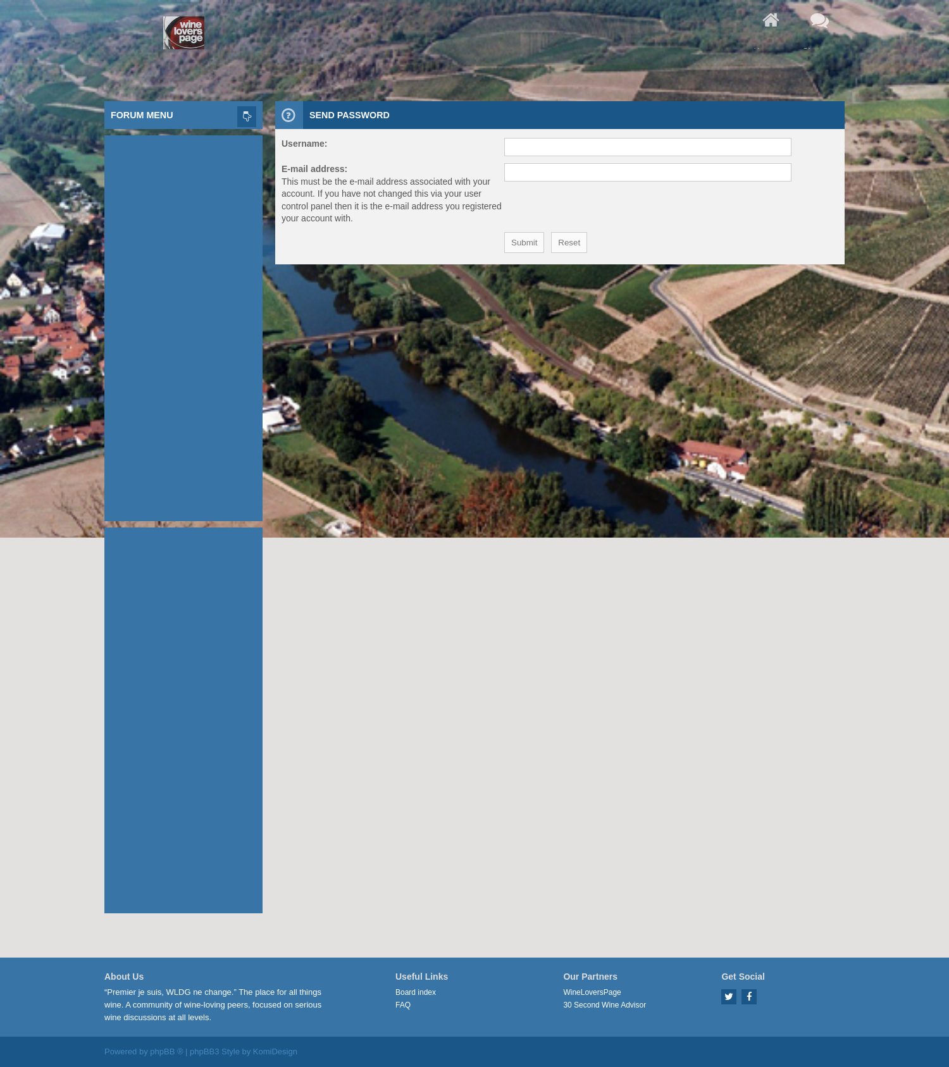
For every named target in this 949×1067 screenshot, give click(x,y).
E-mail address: (314, 169)
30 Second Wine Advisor (604, 1005)
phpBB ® (166, 1051)
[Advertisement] (183, 325)
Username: (304, 144)
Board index (415, 992)
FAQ (403, 1005)
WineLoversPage (592, 992)
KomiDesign (275, 1051)
